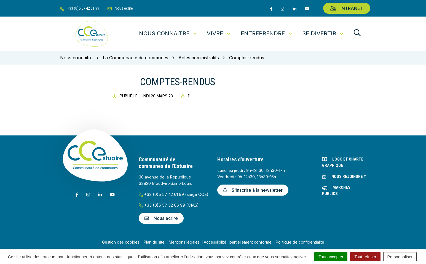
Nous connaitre (168, 33)
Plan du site (154, 242)
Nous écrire (161, 218)
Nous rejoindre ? (348, 176)
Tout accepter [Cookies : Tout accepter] (330, 256)
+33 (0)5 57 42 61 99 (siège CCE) (173, 194)
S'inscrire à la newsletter (253, 190)
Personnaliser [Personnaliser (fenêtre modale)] (400, 256)
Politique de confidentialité (300, 242)
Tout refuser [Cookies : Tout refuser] (365, 256)
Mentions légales (184, 242)
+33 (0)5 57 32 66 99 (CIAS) (169, 205)
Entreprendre (267, 33)
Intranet (346, 8)
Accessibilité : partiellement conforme (238, 242)
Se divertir (323, 33)
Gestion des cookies (121, 242)
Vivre (219, 33)
